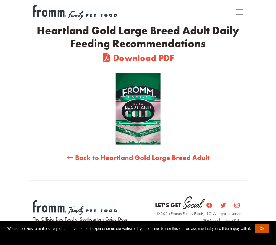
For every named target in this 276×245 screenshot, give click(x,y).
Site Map (211, 220)
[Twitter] (223, 205)
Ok (262, 229)
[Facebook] (209, 205)
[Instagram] (237, 205)
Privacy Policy (232, 220)
